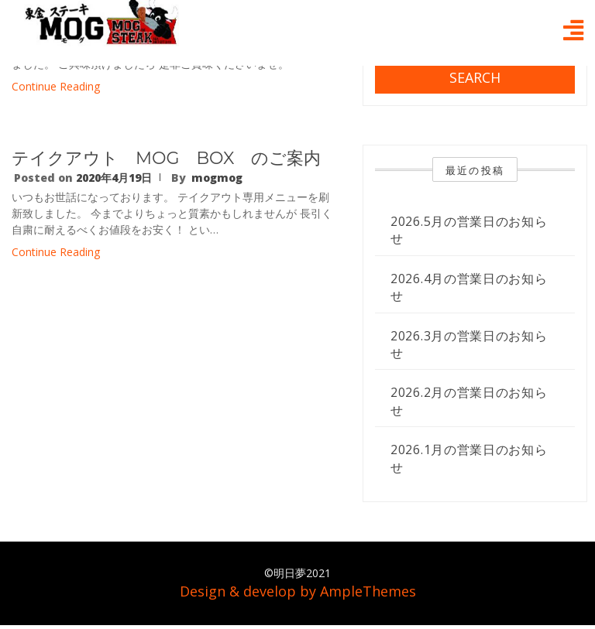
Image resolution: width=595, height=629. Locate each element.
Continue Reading (56, 86)
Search (474, 77)
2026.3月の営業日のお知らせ (469, 344)
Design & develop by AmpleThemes (298, 591)
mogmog (216, 177)
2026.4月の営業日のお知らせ (469, 287)
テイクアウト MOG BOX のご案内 (166, 158)
